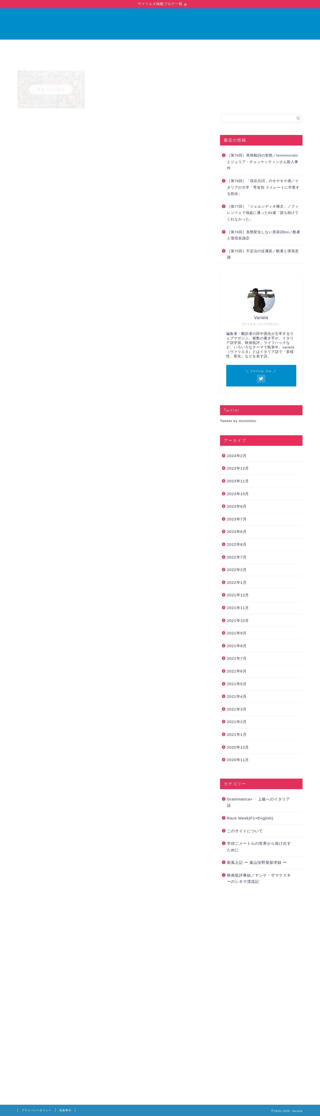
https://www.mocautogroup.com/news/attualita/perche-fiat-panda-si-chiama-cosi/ (110, 568)
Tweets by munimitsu (238, 421)
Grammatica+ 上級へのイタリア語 (50, 123)
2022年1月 (237, 582)
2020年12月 (238, 747)
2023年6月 (237, 531)
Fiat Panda (68, 824)
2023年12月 (238, 468)
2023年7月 (237, 519)
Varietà (160, 24)
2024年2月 (237, 456)
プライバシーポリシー (37, 1110)
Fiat (32, 824)
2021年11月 (238, 608)
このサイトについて (245, 831)
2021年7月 (237, 658)
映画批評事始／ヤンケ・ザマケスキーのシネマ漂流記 (259, 878)
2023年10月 (238, 494)
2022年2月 (237, 570)
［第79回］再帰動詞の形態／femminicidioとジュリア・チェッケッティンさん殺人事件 (262, 162)
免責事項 (65, 1110)
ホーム (127, 45)
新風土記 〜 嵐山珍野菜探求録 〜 (257, 862)
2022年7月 (237, 557)
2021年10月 (238, 620)
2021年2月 (237, 722)
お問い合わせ (186, 45)
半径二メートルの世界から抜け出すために (259, 846)
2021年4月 (237, 696)
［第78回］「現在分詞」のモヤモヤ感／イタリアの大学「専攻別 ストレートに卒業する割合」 (263, 187)
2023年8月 (237, 506)
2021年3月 (237, 709)
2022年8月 (237, 544)
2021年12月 (238, 595)
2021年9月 (237, 633)
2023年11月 (238, 481)
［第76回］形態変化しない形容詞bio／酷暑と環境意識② (263, 235)
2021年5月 (237, 684)
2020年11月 (238, 760)
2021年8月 (237, 646)
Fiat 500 (48, 824)
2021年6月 (237, 671)
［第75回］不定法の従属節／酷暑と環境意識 (263, 254)
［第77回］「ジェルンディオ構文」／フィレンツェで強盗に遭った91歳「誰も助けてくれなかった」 (263, 213)
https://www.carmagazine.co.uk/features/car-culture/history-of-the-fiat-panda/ (107, 758)
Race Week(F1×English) (250, 818)
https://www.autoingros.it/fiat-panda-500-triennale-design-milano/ (96, 666)
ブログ (153, 45)
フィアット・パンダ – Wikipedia (157, 442)
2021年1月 (237, 734)
